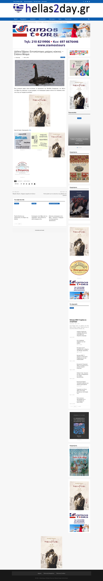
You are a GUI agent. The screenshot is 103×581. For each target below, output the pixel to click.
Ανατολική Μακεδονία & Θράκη (54, 203)
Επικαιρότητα (42, 19)
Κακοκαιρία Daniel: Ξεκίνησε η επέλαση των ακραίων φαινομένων (82, 383)
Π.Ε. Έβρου (63, 57)
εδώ (30, 130)
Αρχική (15, 19)
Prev (16, 223)
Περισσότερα (68, 19)
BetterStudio (65, 578)
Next (20, 223)
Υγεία (59, 19)
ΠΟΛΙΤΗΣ (79, 118)
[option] (79, 131)
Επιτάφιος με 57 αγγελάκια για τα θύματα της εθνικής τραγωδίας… (83, 349)
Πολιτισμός (52, 19)
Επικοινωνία (44, 1)
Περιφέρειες (23, 19)
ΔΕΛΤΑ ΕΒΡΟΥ (19, 181)
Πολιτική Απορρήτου (28, 1)
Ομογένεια (32, 19)
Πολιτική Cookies (37, 1)
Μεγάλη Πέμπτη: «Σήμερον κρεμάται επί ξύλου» (24, 193)
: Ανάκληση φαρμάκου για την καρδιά (81, 342)
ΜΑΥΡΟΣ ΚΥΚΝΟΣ (27, 181)
